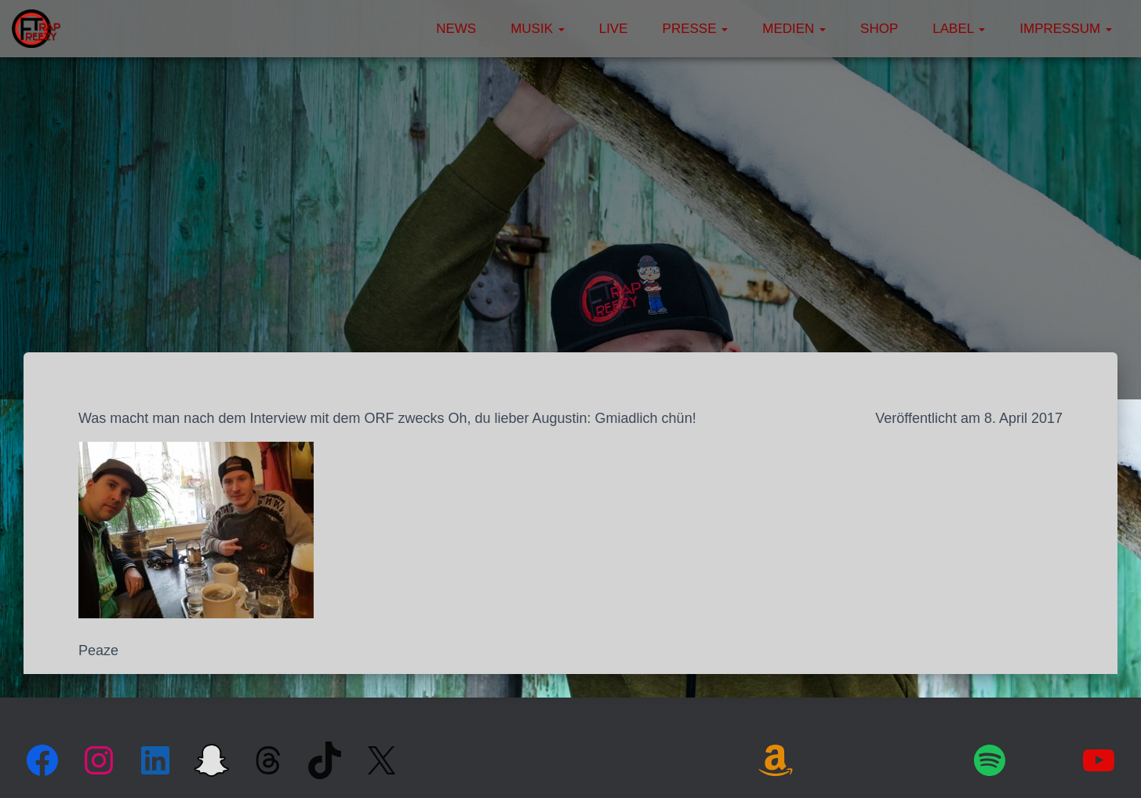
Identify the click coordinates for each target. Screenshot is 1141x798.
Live (613, 28)
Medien (794, 28)
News (456, 28)
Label (958, 28)
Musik (538, 28)
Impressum (1065, 28)
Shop (879, 28)
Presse (696, 28)
